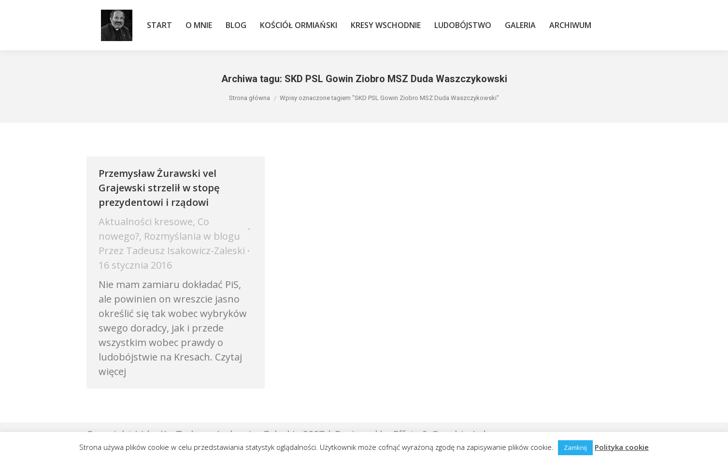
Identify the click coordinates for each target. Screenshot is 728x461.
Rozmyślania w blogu (192, 236)
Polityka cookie (622, 447)
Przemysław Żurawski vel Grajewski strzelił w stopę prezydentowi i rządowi (159, 188)
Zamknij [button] (575, 447)
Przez (172, 250)
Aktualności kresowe (146, 221)
